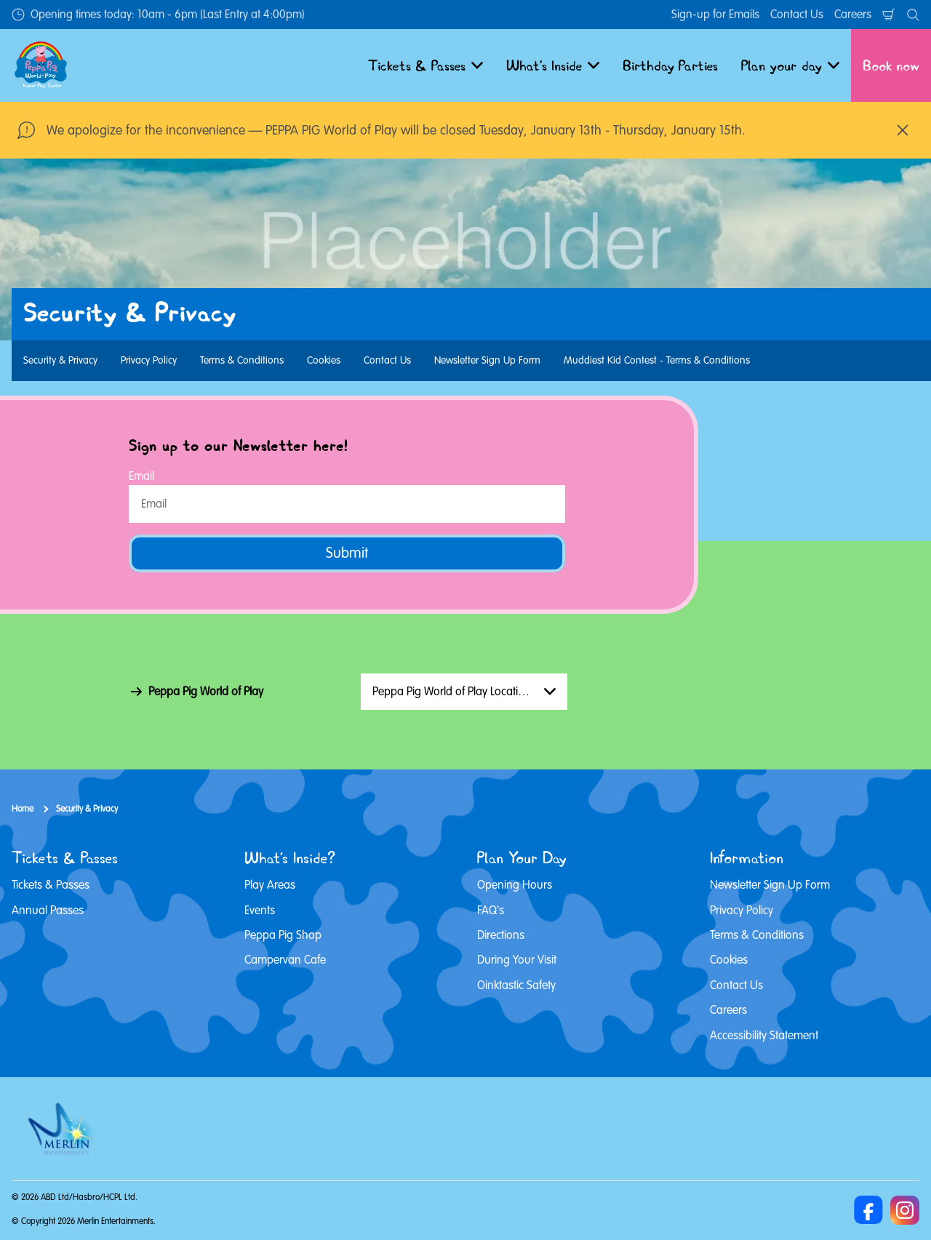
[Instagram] (904, 1210)
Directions (500, 935)
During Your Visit (516, 960)
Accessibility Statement (764, 1035)
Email (141, 476)
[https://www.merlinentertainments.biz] (63, 1128)
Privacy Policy (149, 360)
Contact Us (796, 14)
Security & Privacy (60, 360)
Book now (891, 65)
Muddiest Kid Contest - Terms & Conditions (657, 360)
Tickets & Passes (50, 885)
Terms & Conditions (242, 360)
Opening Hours (514, 885)
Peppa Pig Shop (282, 935)
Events (259, 910)
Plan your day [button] (790, 65)
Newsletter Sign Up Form (487, 360)
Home (22, 809)
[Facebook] (868, 1210)
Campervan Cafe (285, 960)
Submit (347, 553)
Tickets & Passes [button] (425, 65)
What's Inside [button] (552, 65)
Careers (852, 14)
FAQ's (490, 910)
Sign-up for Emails (715, 14)
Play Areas (269, 885)
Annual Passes (48, 910)
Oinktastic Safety (516, 985)
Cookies (323, 360)
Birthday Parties (670, 65)
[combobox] (464, 691)
